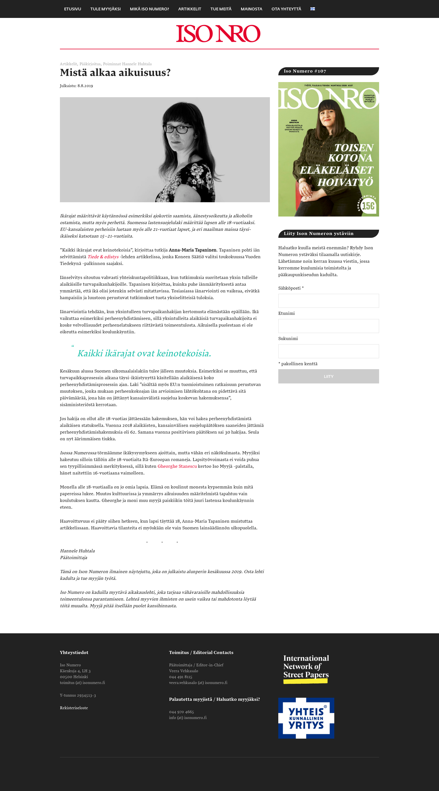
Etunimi (286, 313)
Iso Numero (219, 33)
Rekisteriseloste (74, 708)
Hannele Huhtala (137, 64)
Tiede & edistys (102, 257)
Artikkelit (68, 64)
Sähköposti (291, 288)
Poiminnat (112, 64)
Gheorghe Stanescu (177, 466)
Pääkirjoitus (90, 64)
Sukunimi (288, 338)
